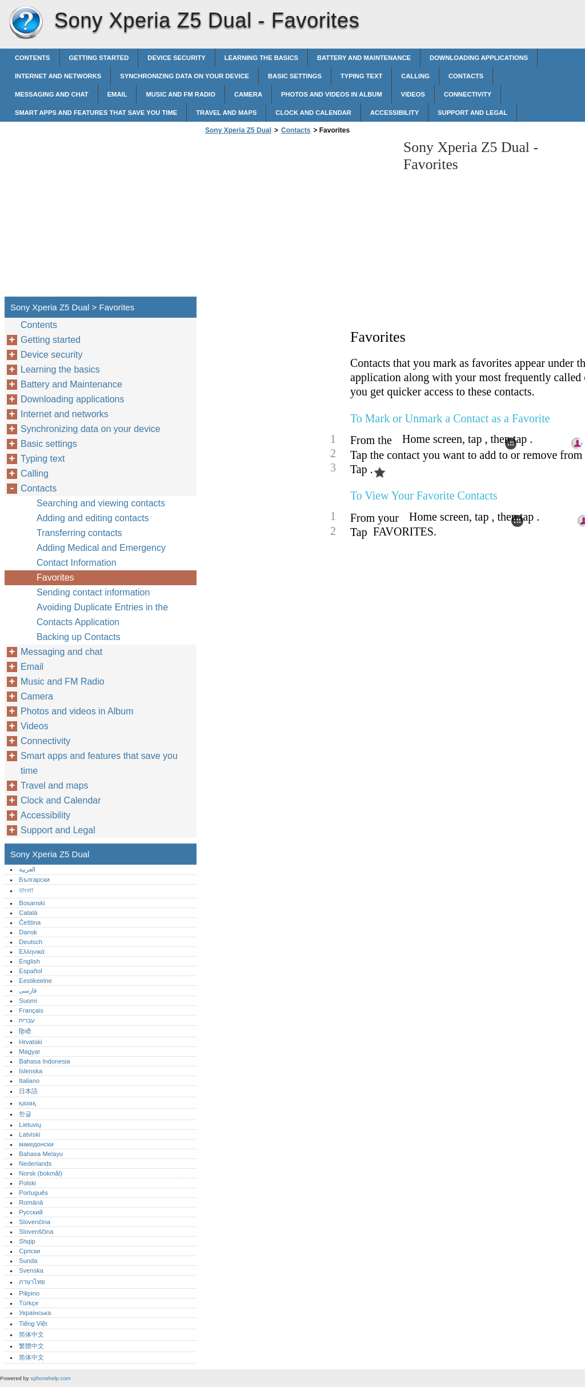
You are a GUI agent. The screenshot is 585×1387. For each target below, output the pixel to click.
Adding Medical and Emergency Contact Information (101, 555)
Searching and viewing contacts (101, 503)
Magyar (29, 1051)
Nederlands (35, 1163)
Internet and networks (58, 76)
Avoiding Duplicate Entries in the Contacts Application (102, 614)
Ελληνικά (32, 951)
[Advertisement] (298, 219)
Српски (29, 1251)
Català (28, 912)
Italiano (29, 1080)
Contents (32, 57)
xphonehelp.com (50, 1378)
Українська (35, 1312)
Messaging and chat (52, 94)
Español (30, 971)
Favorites (55, 577)
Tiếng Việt (33, 1323)
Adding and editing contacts (93, 518)
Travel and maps (226, 112)
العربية (27, 869)
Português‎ (33, 1192)
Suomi (28, 1000)
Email (117, 94)
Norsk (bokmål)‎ (40, 1173)
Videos (413, 94)
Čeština (30, 922)
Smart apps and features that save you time (96, 112)
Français (31, 1010)
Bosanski (32, 903)
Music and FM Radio (180, 94)
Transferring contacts (79, 533)
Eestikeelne (35, 980)
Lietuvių (30, 1124)
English (29, 961)
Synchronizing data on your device (184, 76)
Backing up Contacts (79, 637)
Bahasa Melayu (41, 1153)
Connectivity (467, 94)
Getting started (99, 57)
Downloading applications (479, 57)
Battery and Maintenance (364, 57)
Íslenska (30, 1071)
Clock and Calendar (313, 112)
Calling (415, 76)
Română (31, 1202)
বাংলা (26, 890)
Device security (176, 57)
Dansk (28, 932)
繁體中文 (31, 1345)
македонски (36, 1144)
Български (34, 879)
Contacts (465, 76)
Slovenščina (36, 1231)
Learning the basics (261, 57)
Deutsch (30, 941)
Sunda (28, 1260)
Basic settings (295, 76)
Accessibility (394, 112)
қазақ (27, 1103)
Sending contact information (93, 592)
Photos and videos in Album (331, 94)
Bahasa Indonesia (44, 1061)
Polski (27, 1183)
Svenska (31, 1270)
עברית (27, 1020)
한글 (25, 1113)
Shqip (27, 1241)
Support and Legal (472, 112)
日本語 (28, 1091)
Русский (31, 1212)
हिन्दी (25, 1031)
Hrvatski (30, 1041)
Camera (248, 94)
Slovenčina (34, 1221)
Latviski (29, 1134)
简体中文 (31, 1334)
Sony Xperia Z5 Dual (26, 23)
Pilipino (29, 1293)
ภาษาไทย (32, 1281)
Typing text (361, 76)
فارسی (28, 990)
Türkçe (28, 1303)
